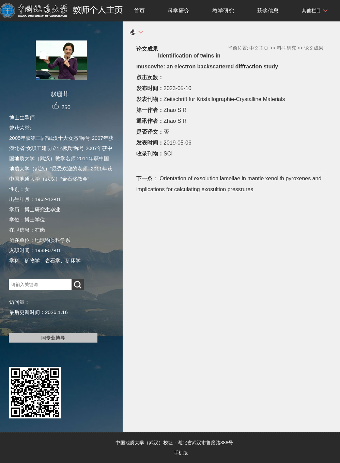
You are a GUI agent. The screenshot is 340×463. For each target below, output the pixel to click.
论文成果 (313, 48)
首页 (139, 11)
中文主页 (258, 48)
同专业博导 (53, 338)
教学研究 (223, 11)
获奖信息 (268, 11)
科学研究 (178, 11)
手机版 (181, 453)
